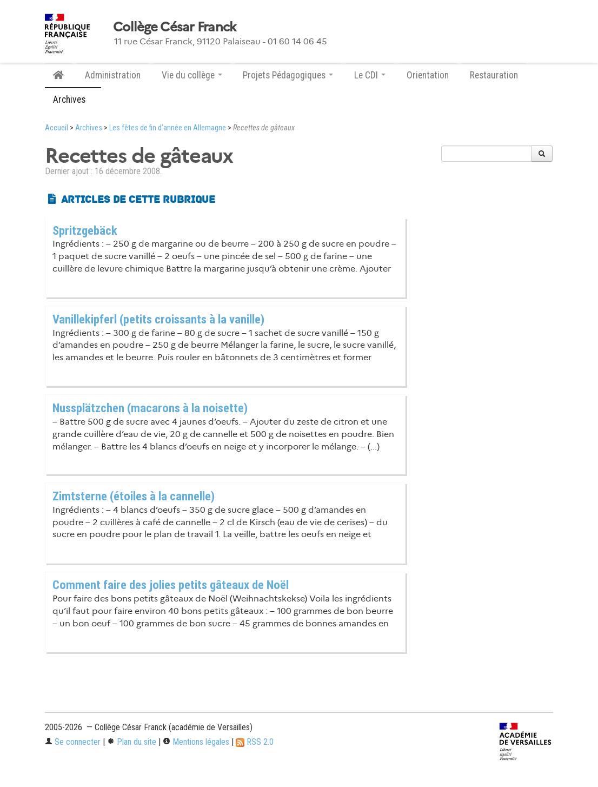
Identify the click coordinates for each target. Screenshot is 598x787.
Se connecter (73, 742)
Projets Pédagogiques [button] (288, 75)
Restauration (494, 75)
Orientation (428, 75)
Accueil (56, 128)
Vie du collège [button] (192, 75)
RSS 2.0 (255, 742)
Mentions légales (196, 742)
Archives (88, 128)
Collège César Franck (174, 27)
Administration (113, 75)
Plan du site (131, 742)
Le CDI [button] (370, 75)
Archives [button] (73, 99)
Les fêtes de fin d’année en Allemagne (167, 128)
